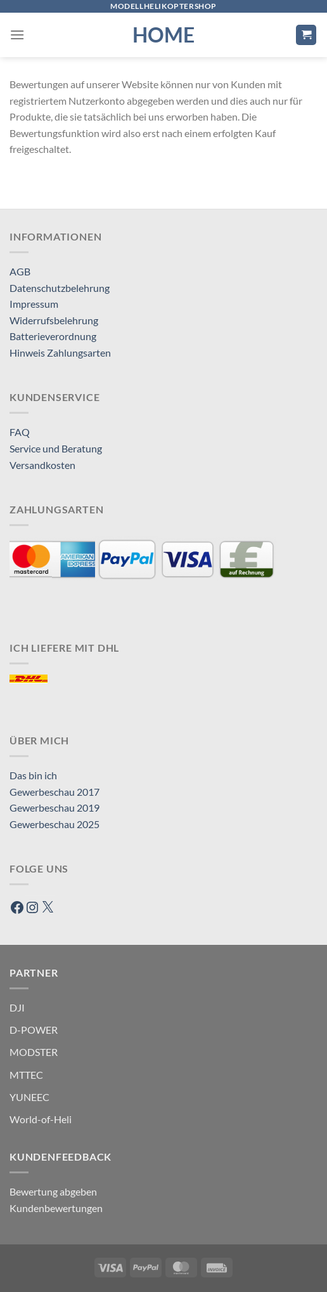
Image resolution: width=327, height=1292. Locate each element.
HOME (163, 35)
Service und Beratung (56, 448)
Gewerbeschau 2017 (54, 792)
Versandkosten (42, 465)
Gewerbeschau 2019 (54, 807)
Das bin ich (33, 775)
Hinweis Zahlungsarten (60, 352)
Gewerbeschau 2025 (54, 824)
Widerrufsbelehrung (54, 320)
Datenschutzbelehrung (60, 288)
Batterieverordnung (53, 336)
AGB (20, 271)
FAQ (20, 432)
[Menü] (17, 34)
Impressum (34, 304)
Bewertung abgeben (53, 1191)
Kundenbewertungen (56, 1208)
